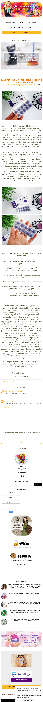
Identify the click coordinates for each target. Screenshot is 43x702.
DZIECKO (20, 22)
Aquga (7, 401)
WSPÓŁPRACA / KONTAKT (21, 32)
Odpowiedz (8, 396)
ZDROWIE (20, 27)
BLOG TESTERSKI (14, 700)
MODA (18, 25)
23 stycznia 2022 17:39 (16, 391)
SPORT (24, 25)
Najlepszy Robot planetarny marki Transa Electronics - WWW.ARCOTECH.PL (25, 620)
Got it (32, 700)
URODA (31, 25)
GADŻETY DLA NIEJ (8, 25)
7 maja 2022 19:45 (15, 401)
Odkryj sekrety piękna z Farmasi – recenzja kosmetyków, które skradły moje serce (25, 611)
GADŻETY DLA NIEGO (31, 22)
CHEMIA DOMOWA (10, 22)
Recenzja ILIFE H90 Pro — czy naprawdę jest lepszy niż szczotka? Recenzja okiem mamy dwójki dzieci (21, 58)
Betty (6, 391)
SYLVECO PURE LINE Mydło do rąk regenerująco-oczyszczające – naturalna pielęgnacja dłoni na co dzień (25, 595)
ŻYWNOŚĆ (28, 27)
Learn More (26, 700)
